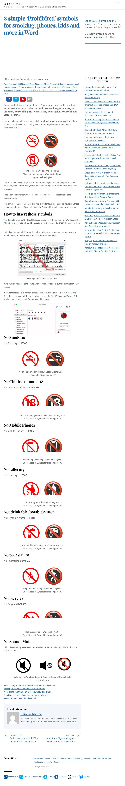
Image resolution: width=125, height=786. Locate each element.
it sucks (69, 293)
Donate (56, 762)
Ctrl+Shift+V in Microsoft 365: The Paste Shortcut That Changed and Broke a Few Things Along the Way (102, 186)
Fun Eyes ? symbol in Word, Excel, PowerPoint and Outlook (29, 685)
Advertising (77, 759)
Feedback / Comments (43, 762)
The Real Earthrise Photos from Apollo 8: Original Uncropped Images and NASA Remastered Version (102, 105)
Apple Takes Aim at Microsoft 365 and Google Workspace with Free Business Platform (101, 176)
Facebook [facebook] (60, 777)
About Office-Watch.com (101, 759)
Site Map (55, 759)
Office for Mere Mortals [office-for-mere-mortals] (30, 777)
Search (87, 759)
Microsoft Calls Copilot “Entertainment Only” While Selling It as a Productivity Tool (102, 122)
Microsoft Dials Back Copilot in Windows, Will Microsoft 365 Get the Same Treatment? (102, 147)
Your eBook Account (42, 759)
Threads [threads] (72, 777)
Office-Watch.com (31, 714)
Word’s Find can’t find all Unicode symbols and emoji (27, 692)
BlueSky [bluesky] (84, 777)
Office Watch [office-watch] (11, 777)
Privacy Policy (66, 759)
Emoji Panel (29, 284)
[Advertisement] (42, 57)
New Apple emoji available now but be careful (24, 689)
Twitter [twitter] (48, 777)
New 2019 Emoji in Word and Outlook (20, 698)
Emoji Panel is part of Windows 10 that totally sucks (26, 695)
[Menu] (117, 3)
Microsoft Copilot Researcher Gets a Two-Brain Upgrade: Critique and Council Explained (103, 158)
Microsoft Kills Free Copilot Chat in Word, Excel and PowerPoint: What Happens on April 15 (103, 233)
